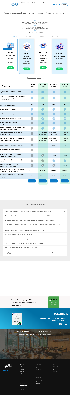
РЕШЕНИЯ (28, 2)
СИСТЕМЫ (23, 2)
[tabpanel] (35, 56)
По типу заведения (23, 389)
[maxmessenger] (7, 370)
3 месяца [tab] (28, 36)
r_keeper (22, 364)
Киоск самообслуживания (24, 374)
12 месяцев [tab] (55, 36)
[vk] (54, 4)
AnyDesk (54, 367)
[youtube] (59, 4)
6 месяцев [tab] (41, 36)
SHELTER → (22, 381)
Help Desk (54, 369)
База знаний (54, 371)
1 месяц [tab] (15, 36)
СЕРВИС (43, 2)
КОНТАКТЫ (30, 6)
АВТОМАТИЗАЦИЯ (24, 385)
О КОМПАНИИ (23, 6)
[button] (10, 67)
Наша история (38, 369)
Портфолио (38, 367)
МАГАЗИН (38, 2)
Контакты (38, 371)
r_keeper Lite (22, 366)
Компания (38, 364)
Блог (37, 366)
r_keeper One (22, 369)
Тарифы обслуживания (56, 366)
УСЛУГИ (33, 2)
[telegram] (56, 4)
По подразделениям (23, 387)
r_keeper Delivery (22, 373)
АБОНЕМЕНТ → (23, 383)
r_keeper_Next (22, 371)
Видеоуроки (38, 383)
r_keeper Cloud (22, 367)
